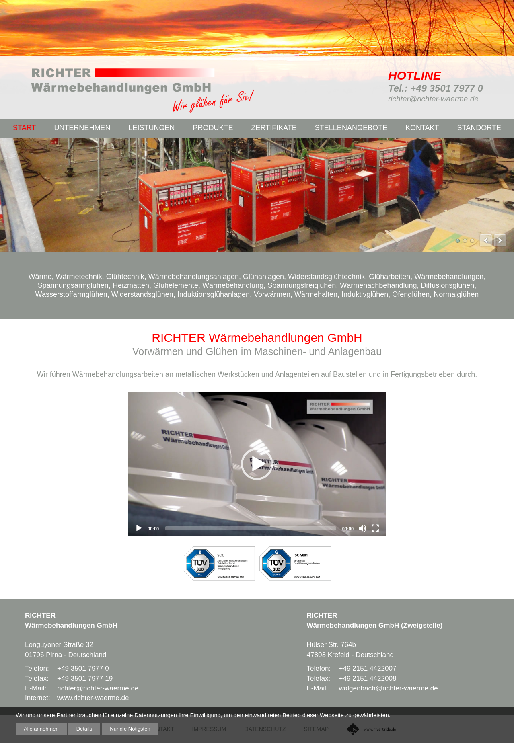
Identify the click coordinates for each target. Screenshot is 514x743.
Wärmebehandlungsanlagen (193, 277)
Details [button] (89, 728)
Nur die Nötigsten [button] (137, 728)
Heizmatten (131, 285)
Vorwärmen (272, 294)
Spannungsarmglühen (73, 285)
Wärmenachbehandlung (378, 285)
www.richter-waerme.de (93, 698)
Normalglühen (456, 294)
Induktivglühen (364, 294)
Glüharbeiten (389, 277)
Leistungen (151, 128)
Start (24, 128)
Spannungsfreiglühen (301, 285)
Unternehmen (82, 128)
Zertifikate (273, 128)
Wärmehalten (315, 294)
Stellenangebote (351, 128)
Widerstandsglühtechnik (326, 277)
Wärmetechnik (79, 277)
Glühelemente (175, 285)
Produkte (213, 128)
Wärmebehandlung (232, 285)
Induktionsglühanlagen (213, 294)
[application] (257, 464)
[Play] (139, 528)
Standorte (479, 128)
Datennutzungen (155, 714)
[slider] (250, 528)
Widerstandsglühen (142, 294)
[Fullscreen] (375, 528)
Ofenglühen (411, 294)
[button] (257, 464)
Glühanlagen (263, 277)
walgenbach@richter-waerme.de (388, 688)
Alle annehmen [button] (43, 728)
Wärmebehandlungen (448, 277)
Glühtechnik (125, 277)
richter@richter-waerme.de (433, 98)
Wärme (40, 277)
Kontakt (422, 128)
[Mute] (362, 528)
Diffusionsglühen (447, 285)
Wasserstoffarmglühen (71, 294)
